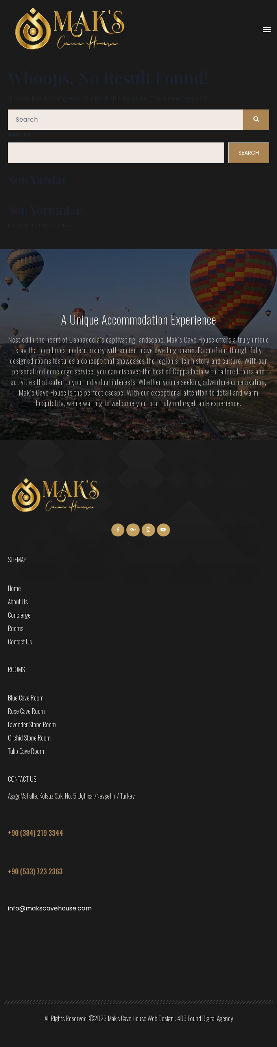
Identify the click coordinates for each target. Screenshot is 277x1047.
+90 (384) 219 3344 (35, 833)
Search (19, 134)
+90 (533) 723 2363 (35, 871)
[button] (266, 29)
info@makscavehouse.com (50, 908)
